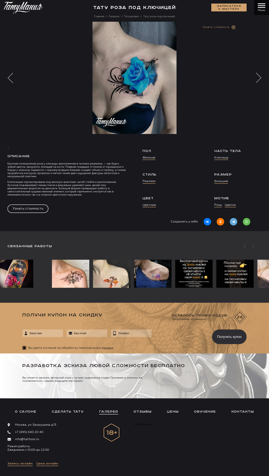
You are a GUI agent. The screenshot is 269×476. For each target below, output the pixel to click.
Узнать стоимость (28, 208)
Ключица (221, 157)
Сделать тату (68, 412)
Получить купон (229, 337)
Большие (221, 181)
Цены (173, 412)
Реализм (149, 181)
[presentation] (179, 335)
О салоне (25, 412)
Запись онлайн (20, 463)
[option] (134, 126)
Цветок (230, 205)
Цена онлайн (47, 463)
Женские (149, 157)
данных (107, 348)
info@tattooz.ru (27, 439)
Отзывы (143, 412)
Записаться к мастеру (229, 7)
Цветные (149, 205)
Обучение (205, 412)
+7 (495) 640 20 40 (29, 432)
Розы (218, 205)
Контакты (242, 412)
